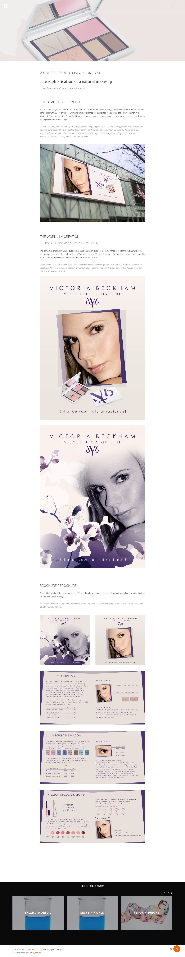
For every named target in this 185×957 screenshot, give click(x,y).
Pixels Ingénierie (34, 952)
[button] (179, 6)
